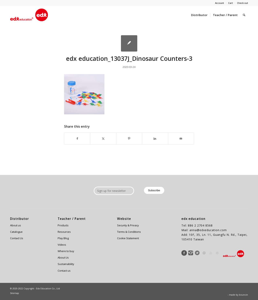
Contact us (64, 270)
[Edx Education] (29, 15)
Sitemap (14, 293)
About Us (63, 257)
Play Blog (63, 238)
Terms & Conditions (129, 232)
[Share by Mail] (181, 138)
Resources (64, 232)
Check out (242, 2)
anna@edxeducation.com (208, 230)
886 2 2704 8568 (200, 225)
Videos (62, 244)
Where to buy (66, 251)
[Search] (244, 15)
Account (219, 2)
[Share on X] (103, 138)
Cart (230, 2)
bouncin (243, 294)
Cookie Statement (128, 238)
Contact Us (16, 238)
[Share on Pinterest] (129, 138)
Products (63, 225)
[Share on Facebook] (77, 138)
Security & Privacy (128, 225)
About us (15, 225)
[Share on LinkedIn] (155, 138)
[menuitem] (219, 3)
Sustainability (66, 264)
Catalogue (16, 232)
